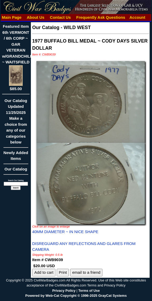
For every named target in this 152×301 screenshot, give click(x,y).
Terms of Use (89, 291)
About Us (35, 17)
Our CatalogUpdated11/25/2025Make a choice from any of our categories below (15, 123)
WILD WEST (77, 27)
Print (63, 272)
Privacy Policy (63, 291)
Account (137, 17)
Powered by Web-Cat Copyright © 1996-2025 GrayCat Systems (76, 296)
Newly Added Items (15, 157)
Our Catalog (15, 169)
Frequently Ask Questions (100, 17)
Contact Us (60, 17)
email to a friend (86, 272)
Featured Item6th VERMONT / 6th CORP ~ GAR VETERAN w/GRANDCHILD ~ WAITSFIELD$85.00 (17, 57)
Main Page (12, 17)
